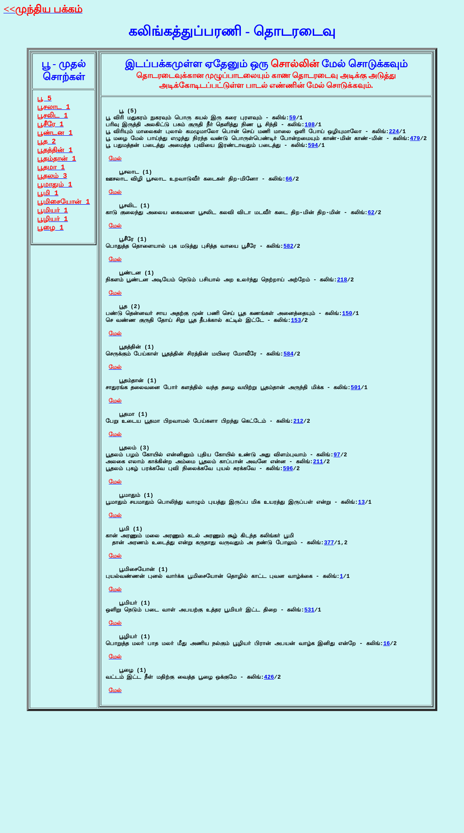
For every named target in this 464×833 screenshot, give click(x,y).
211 (318, 531)
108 (310, 129)
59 (292, 121)
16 (386, 748)
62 (371, 234)
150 (347, 354)
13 (361, 579)
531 (309, 707)
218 (342, 314)
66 (289, 194)
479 (415, 146)
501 (356, 442)
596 (288, 539)
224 (394, 137)
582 (288, 274)
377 (329, 627)
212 (298, 483)
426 (269, 788)
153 (296, 362)
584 (288, 402)
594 (313, 154)
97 (336, 523)
